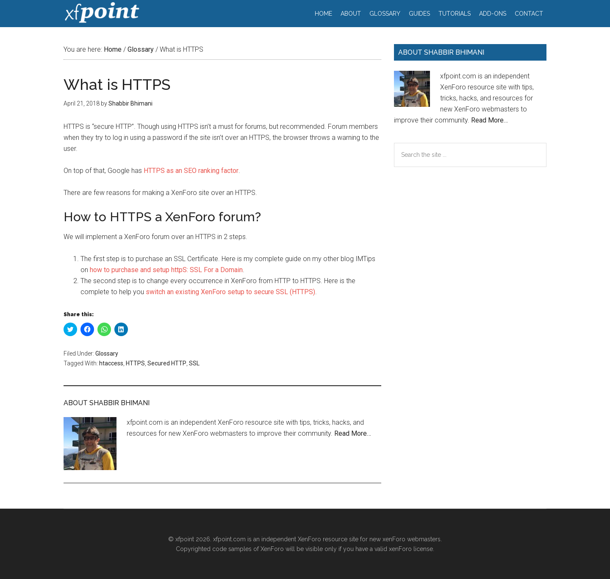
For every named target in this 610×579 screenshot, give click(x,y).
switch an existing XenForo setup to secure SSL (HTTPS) (230, 292)
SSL (194, 363)
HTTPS (135, 363)
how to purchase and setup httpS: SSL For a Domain (166, 270)
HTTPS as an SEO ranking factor (191, 171)
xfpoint (102, 12)
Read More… (352, 433)
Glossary (106, 353)
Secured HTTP (166, 363)
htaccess (111, 363)
